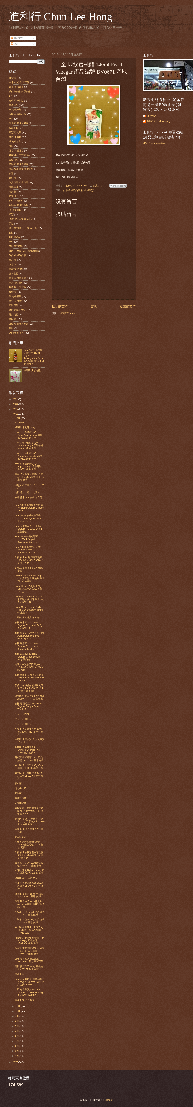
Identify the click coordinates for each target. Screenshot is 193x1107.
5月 (17, 1036)
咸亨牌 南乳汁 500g (25, 427)
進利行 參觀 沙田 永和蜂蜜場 (24, 251)
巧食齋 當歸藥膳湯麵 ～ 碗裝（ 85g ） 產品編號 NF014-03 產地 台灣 (29, 951)
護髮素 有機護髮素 (18, 323)
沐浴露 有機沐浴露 (18, 123)
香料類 (12, 178)
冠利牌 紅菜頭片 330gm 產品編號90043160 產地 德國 (29, 697)
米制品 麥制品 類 (17, 114)
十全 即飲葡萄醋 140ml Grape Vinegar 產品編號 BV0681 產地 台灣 (28, 435)
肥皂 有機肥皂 (16, 150)
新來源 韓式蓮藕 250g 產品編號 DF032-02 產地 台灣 (29, 759)
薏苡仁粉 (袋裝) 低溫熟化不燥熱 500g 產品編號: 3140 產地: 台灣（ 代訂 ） (29, 688)
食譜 (11, 173)
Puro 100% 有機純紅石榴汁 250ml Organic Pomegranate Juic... (29, 550)
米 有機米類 (15, 109)
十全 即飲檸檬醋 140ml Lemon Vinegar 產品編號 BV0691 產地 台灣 (29, 445)
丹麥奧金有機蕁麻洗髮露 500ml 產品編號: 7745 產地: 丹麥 (29, 844)
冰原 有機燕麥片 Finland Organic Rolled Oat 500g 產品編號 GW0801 (29, 992)
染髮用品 (13, 159)
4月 (17, 1041)
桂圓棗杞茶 (20, 803)
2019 (15, 409)
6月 (17, 1031)
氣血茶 (18, 783)
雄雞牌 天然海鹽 (32, 370)
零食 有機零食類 (17, 278)
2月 (17, 1051)
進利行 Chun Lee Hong (60, 16)
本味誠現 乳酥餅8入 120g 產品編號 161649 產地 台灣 (29, 871)
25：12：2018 (22, 714)
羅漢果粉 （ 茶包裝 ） (26, 1000)
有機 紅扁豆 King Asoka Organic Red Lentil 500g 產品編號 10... (28, 625)
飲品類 (12, 260)
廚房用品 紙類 (16, 282)
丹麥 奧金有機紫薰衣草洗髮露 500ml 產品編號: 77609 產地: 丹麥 (29, 855)
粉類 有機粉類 (16, 200)
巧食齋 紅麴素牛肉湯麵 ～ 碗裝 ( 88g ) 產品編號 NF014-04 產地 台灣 (29, 940)
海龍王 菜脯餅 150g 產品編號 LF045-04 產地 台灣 (29, 895)
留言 (14, 43)
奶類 (11, 96)
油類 (11, 146)
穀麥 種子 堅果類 (17, 287)
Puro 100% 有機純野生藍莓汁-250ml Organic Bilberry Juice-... (29, 508)
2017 (15, 1062)
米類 (11, 118)
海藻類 (12, 191)
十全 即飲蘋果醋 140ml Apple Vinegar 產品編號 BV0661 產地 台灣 (28, 466)
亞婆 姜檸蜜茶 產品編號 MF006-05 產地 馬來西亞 (29, 960)
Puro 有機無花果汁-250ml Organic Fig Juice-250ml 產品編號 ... (28, 529)
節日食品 (13, 273)
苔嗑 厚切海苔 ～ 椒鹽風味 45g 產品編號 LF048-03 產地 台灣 (29, 904)
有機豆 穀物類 (16, 100)
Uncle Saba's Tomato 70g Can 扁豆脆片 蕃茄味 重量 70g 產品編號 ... (29, 578)
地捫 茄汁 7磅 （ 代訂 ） (27, 492)
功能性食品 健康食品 (20, 91)
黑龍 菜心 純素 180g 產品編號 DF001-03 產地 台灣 (29, 864)
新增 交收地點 (16, 269)
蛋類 (11, 223)
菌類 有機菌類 (16, 246)
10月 (18, 1011)
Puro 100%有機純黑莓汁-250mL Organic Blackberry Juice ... (26, 539)
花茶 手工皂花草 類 (19, 155)
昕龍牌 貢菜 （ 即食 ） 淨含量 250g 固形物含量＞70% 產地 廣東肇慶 (30, 821)
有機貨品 (13, 105)
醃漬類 (12, 292)
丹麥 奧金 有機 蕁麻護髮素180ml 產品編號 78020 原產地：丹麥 (29, 560)
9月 (17, 1016)
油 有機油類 (15, 141)
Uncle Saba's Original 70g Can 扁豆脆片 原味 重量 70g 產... (28, 589)
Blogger (108, 1100)
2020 (15, 404)
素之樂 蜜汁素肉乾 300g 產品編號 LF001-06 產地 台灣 (29, 776)
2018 (15, 414)
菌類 (11, 241)
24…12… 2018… (24, 719)
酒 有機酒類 (15, 210)
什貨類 (12, 77)
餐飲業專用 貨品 (17, 310)
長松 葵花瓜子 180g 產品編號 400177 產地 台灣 (29, 967)
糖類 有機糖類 (16, 301)
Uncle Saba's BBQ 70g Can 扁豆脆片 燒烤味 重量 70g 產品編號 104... (29, 599)
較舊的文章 (128, 306)
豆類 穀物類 (15, 132)
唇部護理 (13, 187)
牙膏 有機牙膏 (16, 87)
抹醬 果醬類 (15, 137)
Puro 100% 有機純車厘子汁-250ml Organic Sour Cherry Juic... (28, 518)
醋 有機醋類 (87, 190)
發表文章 (17, 38)
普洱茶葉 (19, 974)
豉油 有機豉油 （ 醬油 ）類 (23, 228)
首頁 (94, 306)
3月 (17, 1046)
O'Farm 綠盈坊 (16, 333)
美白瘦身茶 (20, 836)
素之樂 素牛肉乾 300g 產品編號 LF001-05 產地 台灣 (29, 766)
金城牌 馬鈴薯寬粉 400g (27, 617)
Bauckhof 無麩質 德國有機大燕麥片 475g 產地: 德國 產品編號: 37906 (29, 982)
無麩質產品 (15, 237)
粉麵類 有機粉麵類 (18, 205)
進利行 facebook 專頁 (154, 143)
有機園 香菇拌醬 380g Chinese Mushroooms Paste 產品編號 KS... (27, 750)
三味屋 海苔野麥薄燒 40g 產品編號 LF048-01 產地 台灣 (29, 886)
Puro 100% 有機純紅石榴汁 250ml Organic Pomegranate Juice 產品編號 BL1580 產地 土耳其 (34, 357)
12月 (18, 418)
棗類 (11, 232)
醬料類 (12, 319)
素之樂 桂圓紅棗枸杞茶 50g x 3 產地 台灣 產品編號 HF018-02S (29, 930)
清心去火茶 (20, 788)
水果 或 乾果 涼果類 (19, 82)
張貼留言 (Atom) (68, 313)
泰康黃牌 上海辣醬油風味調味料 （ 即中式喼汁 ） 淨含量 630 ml (29, 811)
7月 (17, 1026)
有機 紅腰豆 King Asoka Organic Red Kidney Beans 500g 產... (27, 646)
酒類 (11, 214)
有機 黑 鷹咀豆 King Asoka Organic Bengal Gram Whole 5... (28, 706)
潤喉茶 (18, 793)
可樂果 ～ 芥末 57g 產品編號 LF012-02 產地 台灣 (29, 913)
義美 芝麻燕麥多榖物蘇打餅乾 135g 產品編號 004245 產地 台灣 (29, 477)
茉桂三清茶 (20, 798)
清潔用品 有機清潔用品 (21, 219)
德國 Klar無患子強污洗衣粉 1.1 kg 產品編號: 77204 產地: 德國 (29, 667)
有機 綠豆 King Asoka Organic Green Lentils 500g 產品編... (27, 656)
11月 (18, 1006)
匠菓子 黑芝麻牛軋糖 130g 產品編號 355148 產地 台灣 (29, 731)
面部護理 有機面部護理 (21, 169)
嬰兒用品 (13, 314)
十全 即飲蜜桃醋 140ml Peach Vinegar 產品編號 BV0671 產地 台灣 (28, 456)
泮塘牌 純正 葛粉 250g (26, 878)
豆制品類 (13, 128)
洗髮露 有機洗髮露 (18, 164)
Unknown (151, 116)
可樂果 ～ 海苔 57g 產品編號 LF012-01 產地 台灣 (29, 921)
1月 (17, 1056)
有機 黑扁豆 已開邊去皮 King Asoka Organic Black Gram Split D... (29, 636)
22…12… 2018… (24, 724)
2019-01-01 (20, 422)
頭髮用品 (13, 305)
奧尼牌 (12, 264)
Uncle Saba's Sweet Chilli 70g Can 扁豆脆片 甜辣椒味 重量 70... (29, 610)
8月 (17, 1021)
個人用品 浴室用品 (18, 182)
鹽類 (11, 328)
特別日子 (13, 196)
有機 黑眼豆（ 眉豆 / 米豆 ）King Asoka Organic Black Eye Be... (29, 678)
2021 (15, 399)
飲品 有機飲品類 (71, 190)
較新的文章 (60, 306)
